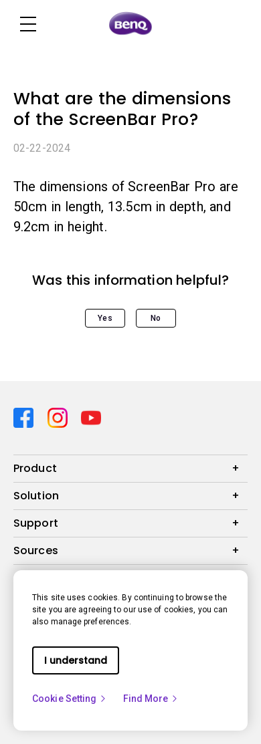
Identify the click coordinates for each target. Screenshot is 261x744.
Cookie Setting (69, 698)
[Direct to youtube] (91, 416)
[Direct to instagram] (59, 416)
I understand (75, 660)
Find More (151, 698)
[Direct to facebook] (25, 416)
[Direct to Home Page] (130, 24)
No (156, 318)
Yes (105, 318)
